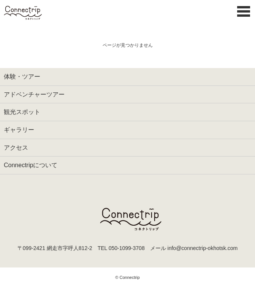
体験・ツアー (22, 76)
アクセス (16, 147)
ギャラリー (19, 130)
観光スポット (22, 112)
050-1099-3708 (127, 248)
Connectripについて (30, 165)
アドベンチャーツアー (34, 94)
